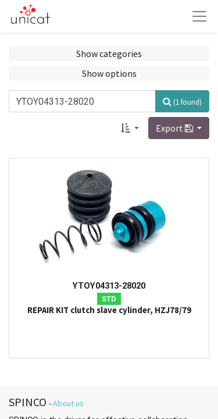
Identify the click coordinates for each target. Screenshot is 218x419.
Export (175, 128)
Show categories (109, 53)
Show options (109, 73)
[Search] (182, 101)
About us (68, 403)
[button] (130, 128)
